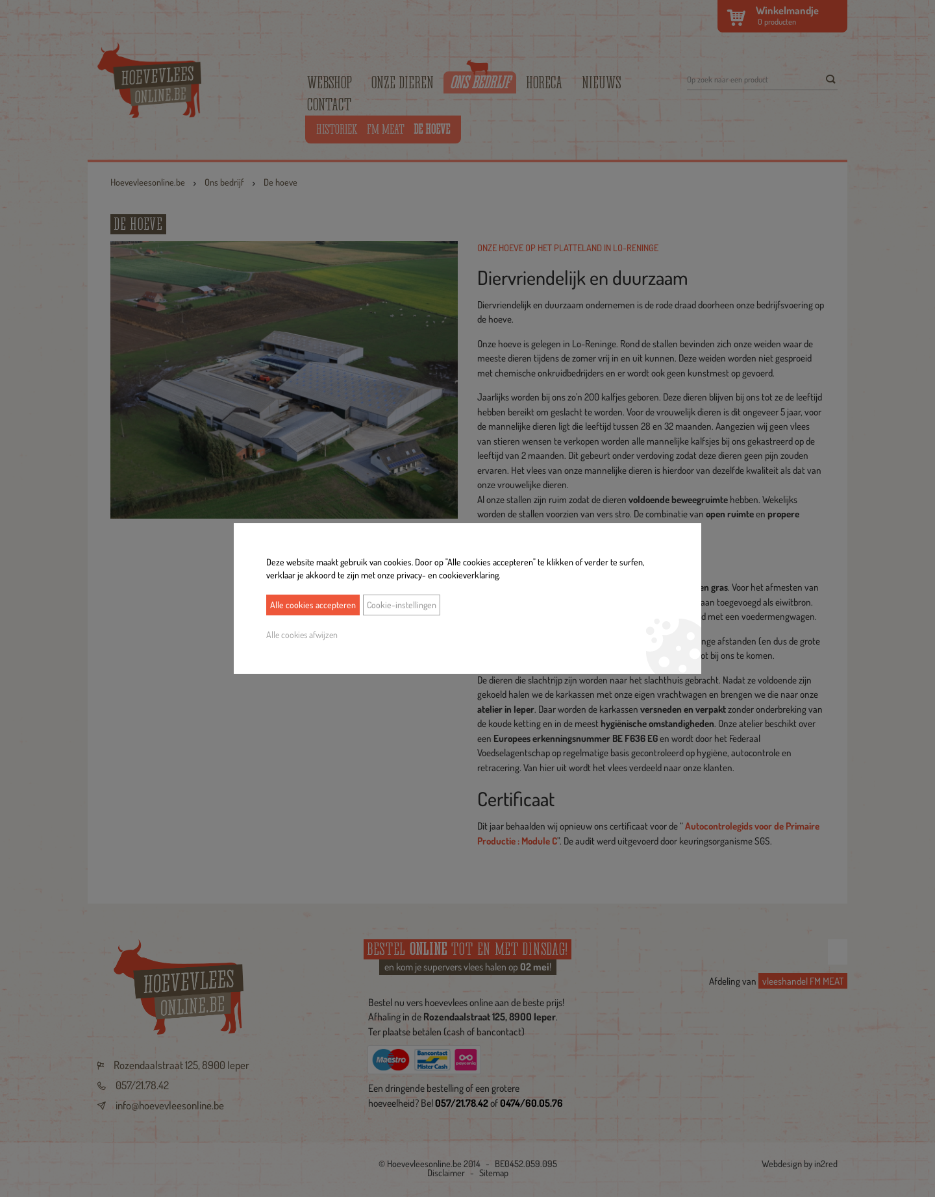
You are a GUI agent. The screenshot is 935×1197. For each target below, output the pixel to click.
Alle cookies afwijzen (302, 634)
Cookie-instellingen (401, 604)
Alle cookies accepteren (313, 604)
